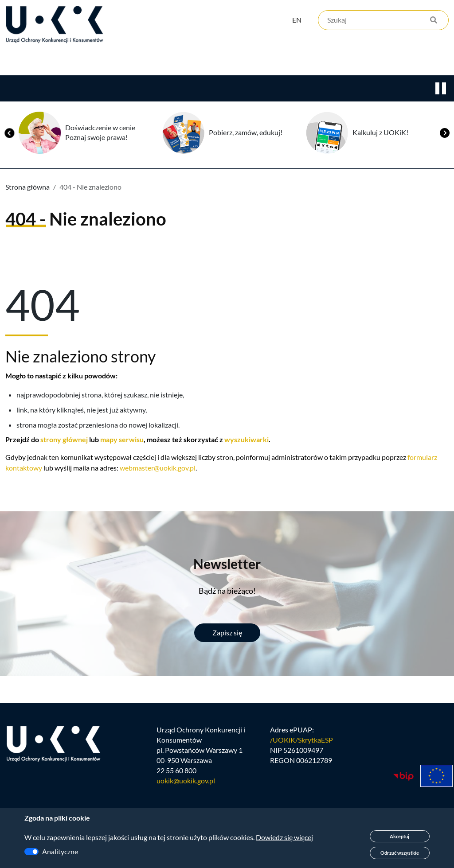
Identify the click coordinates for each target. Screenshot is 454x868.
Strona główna (27, 241)
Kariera (303, 89)
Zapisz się (227, 686)
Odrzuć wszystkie (399, 853)
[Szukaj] (383, 21)
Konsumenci (165, 89)
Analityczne (60, 851)
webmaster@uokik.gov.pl (158, 522)
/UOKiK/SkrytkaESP (301, 795)
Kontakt (366, 89)
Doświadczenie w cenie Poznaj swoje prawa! (100, 186)
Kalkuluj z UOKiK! (380, 186)
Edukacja (238, 89)
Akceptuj (399, 836)
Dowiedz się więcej (284, 837)
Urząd (15, 89)
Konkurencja (84, 89)
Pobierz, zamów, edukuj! (245, 186)
